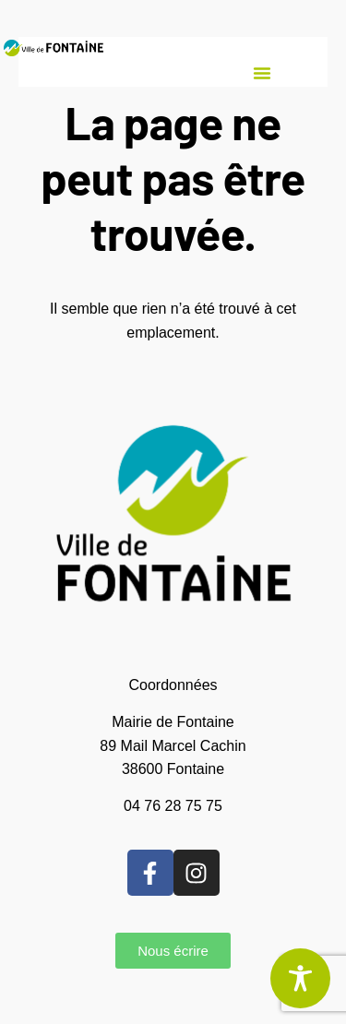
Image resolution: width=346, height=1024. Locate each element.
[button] (262, 73)
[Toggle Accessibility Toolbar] (300, 978)
